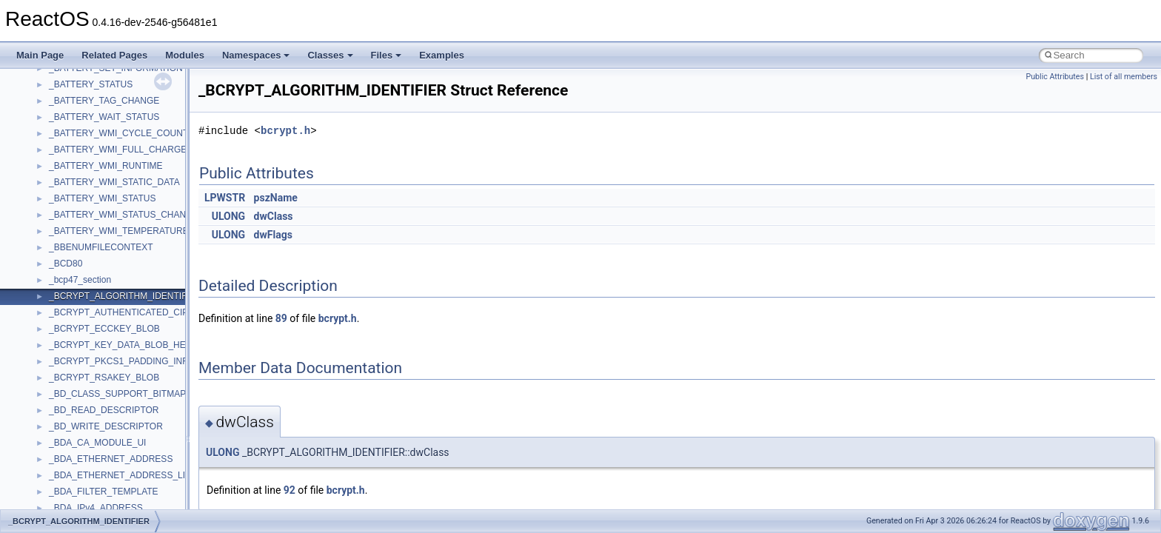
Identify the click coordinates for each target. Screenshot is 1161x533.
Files (386, 55)
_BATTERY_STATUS (91, 84)
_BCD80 (65, 263)
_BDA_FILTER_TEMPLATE (103, 491)
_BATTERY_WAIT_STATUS (104, 117)
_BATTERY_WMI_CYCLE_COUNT (118, 133)
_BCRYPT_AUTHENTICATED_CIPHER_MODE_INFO (157, 312)
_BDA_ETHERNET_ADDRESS (111, 459)
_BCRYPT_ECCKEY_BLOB (104, 329)
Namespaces (256, 55)
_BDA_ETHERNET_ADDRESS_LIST (122, 475)
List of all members (1123, 76)
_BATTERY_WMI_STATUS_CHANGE (123, 214)
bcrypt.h (285, 131)
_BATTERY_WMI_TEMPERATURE (119, 231)
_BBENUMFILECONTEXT (101, 247)
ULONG (228, 216)
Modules (184, 55)
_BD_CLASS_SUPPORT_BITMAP (117, 394)
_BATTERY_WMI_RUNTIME (106, 166)
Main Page (40, 55)
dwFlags (273, 235)
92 (289, 490)
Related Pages (114, 55)
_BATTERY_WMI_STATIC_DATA (114, 182)
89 (281, 318)
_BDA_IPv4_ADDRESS (96, 508)
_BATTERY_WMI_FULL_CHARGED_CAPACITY (145, 149)
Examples (441, 55)
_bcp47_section (80, 280)
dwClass (273, 216)
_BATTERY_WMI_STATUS (102, 198)
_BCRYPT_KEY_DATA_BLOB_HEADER (129, 345)
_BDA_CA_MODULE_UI (97, 443)
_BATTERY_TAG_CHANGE (104, 100)
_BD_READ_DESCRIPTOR (104, 410)
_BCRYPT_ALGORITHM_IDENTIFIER (125, 296)
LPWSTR (224, 198)
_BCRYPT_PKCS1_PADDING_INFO (122, 361)
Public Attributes (1055, 76)
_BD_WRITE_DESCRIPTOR (106, 426)
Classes (329, 55)
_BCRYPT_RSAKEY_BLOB (104, 377)
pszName (276, 198)
